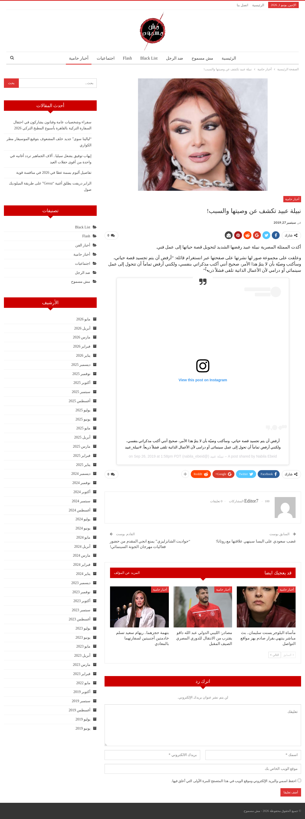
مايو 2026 (83, 319)
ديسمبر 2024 (81, 474)
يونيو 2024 (83, 528)
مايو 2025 (83, 428)
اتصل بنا (242, 5)
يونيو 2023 (83, 637)
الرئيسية (258, 5)
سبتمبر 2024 (81, 501)
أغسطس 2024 (80, 510)
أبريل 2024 (82, 547)
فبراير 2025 (82, 456)
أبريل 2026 (82, 328)
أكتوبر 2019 (82, 692)
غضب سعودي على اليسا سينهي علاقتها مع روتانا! (256, 541)
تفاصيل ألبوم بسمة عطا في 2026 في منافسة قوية (53, 173)
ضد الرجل (175, 58)
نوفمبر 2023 (81, 592)
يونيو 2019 (83, 728)
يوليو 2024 (83, 519)
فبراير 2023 (82, 674)
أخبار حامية (76, 58)
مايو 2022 (83, 683)
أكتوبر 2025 (82, 383)
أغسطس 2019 (80, 710)
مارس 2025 (82, 446)
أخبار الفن (82, 245)
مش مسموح (204, 58)
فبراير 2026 (82, 346)
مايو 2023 (83, 646)
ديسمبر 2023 (81, 583)
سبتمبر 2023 (81, 610)
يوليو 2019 (83, 719)
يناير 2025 (83, 465)
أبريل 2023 (82, 655)
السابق (288, 654)
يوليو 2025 (83, 410)
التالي (274, 654)
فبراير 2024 (82, 565)
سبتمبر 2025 (81, 392)
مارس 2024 (82, 555)
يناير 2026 (83, 355)
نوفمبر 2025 (81, 374)
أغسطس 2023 (80, 619)
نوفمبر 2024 (81, 483)
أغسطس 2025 (80, 401)
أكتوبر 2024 (82, 492)
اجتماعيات (104, 58)
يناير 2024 (83, 574)
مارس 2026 (82, 337)
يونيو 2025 (83, 419)
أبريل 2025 (82, 437)
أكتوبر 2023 (82, 601)
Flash (126, 58)
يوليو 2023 (83, 628)
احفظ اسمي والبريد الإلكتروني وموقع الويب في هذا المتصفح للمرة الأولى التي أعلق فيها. (234, 781)
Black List (149, 58)
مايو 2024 (83, 537)
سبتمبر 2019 (81, 701)
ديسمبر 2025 (81, 365)
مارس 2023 (82, 665)
